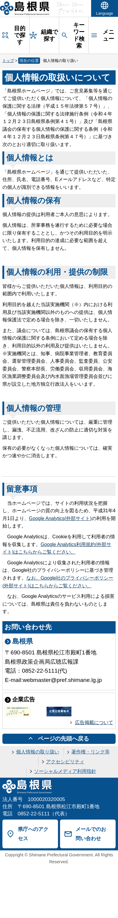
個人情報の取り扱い (37, 751)
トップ (8, 60)
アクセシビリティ (65, 761)
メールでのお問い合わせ (91, 833)
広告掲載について (94, 722)
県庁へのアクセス (33, 833)
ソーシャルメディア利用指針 (65, 771)
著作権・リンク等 (90, 751)
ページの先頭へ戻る (63, 738)
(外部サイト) (60, 518)
